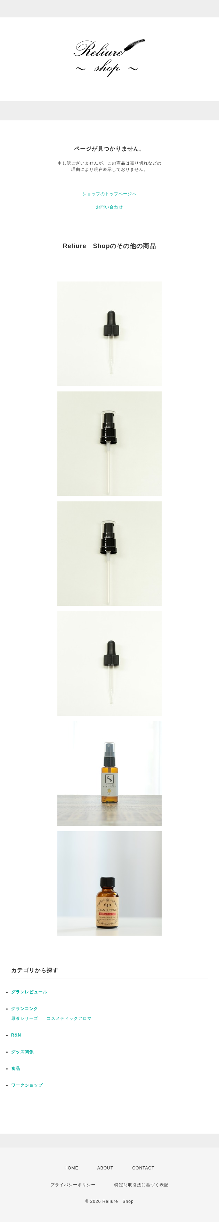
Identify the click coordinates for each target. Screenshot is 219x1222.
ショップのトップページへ (109, 193)
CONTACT (143, 1168)
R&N (16, 1035)
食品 (15, 1068)
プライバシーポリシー (73, 1184)
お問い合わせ (109, 207)
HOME (71, 1168)
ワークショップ (27, 1085)
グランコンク (24, 1008)
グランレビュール (29, 992)
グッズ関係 (22, 1051)
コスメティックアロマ (69, 1018)
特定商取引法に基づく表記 (141, 1184)
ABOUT (105, 1168)
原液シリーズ (24, 1018)
